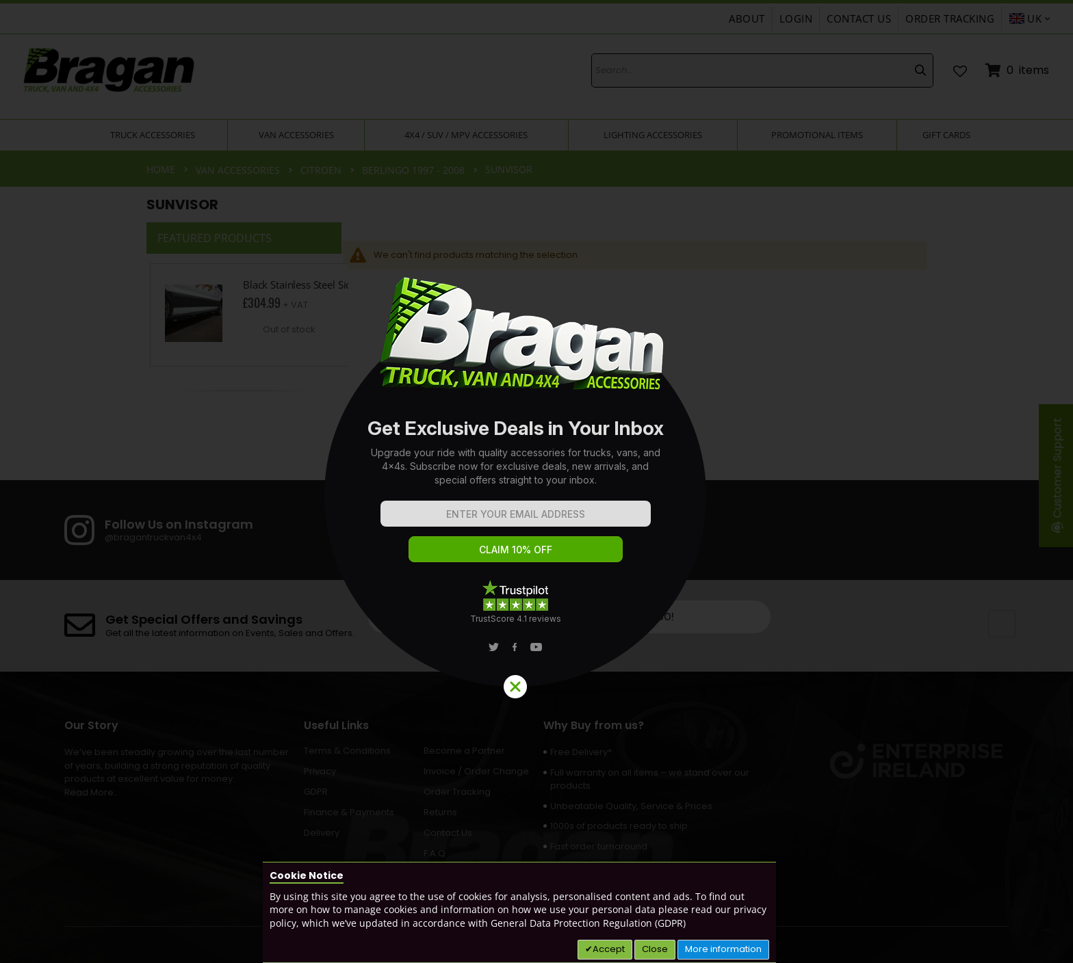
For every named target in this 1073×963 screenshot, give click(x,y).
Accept (609, 948)
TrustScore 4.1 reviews (515, 619)
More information (723, 948)
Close (655, 948)
